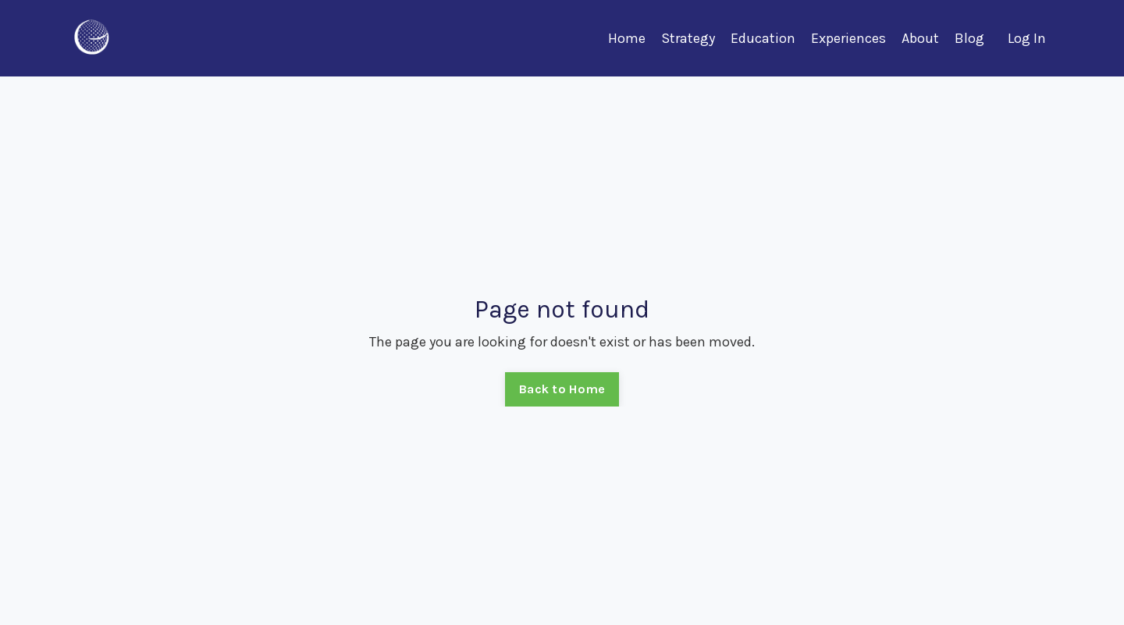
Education (763, 38)
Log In (1027, 38)
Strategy (688, 38)
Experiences (848, 38)
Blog (969, 38)
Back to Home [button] (562, 389)
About (920, 38)
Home (627, 38)
